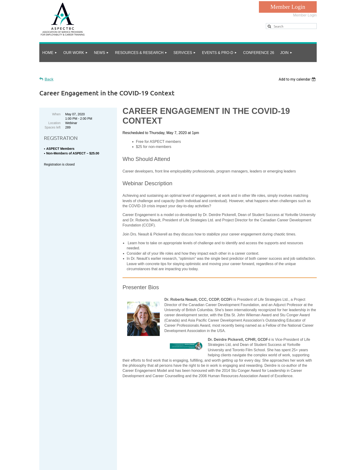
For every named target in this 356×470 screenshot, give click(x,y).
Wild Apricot (268, 464)
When (56, 114)
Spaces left (53, 127)
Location (54, 123)
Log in (288, 7)
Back (49, 79)
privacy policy (60, 448)
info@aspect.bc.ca (72, 426)
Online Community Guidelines (96, 448)
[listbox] (298, 79)
